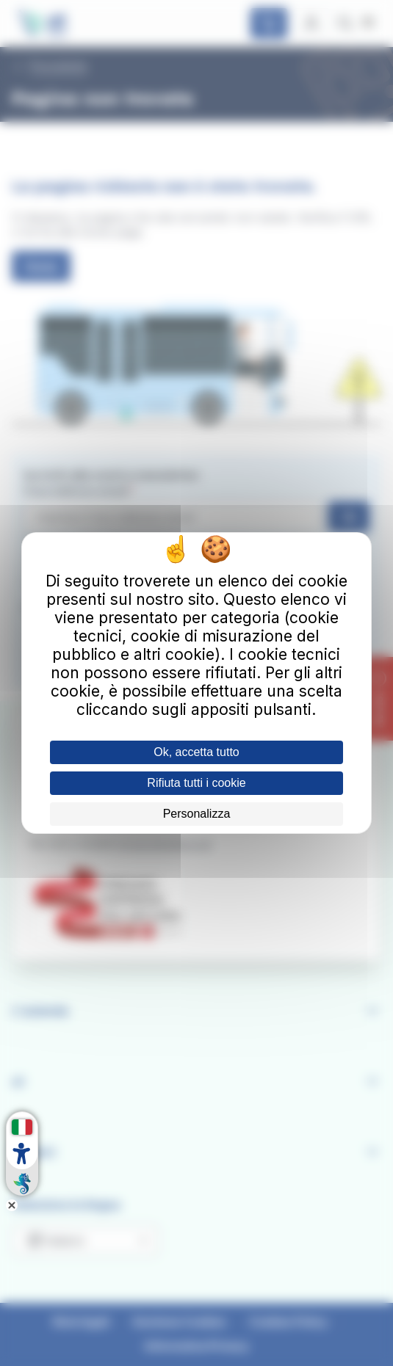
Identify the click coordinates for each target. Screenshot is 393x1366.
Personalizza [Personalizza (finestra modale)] (197, 813)
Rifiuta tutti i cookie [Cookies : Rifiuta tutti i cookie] (196, 783)
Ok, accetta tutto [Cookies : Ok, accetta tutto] (196, 752)
